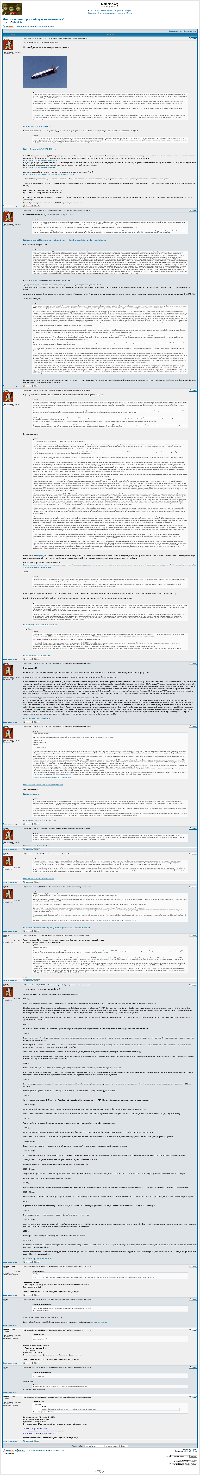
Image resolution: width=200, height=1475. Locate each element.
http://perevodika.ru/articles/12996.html (36, 718)
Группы (117, 10)
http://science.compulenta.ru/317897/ (35, 846)
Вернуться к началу (10, 206)
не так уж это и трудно (99, 1322)
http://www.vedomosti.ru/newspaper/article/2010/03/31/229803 (52, 777)
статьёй (40, 43)
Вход (129, 13)
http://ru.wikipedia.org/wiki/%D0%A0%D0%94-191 (40, 167)
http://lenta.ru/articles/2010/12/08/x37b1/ (37, 126)
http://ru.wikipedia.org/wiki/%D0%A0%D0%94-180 (40, 149)
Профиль (92, 13)
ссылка (106, 952)
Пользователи (106, 10)
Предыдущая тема (175, 31)
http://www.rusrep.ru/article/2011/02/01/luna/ (38, 1259)
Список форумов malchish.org (27, 26)
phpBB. (103, 1472)
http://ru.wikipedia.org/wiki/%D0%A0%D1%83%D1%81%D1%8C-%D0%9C (48, 174)
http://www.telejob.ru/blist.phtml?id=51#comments (40, 625)
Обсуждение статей (47, 26)
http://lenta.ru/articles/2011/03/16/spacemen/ (38, 879)
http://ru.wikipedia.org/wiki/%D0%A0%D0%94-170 (40, 160)
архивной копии (36, 280)
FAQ (90, 10)
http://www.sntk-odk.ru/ (31, 794)
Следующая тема (190, 31)
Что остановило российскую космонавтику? (34, 19)
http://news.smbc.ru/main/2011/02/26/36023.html (39, 820)
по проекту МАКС (42, 556)
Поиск (97, 10)
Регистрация (127, 10)
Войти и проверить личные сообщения (111, 13)
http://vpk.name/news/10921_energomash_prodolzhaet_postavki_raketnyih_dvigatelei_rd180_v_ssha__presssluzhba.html (64, 240)
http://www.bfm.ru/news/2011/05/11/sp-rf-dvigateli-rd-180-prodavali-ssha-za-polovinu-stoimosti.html (56, 928)
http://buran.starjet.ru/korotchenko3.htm (36, 656)
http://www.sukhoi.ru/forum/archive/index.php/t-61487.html (43, 785)
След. (21, 22)
